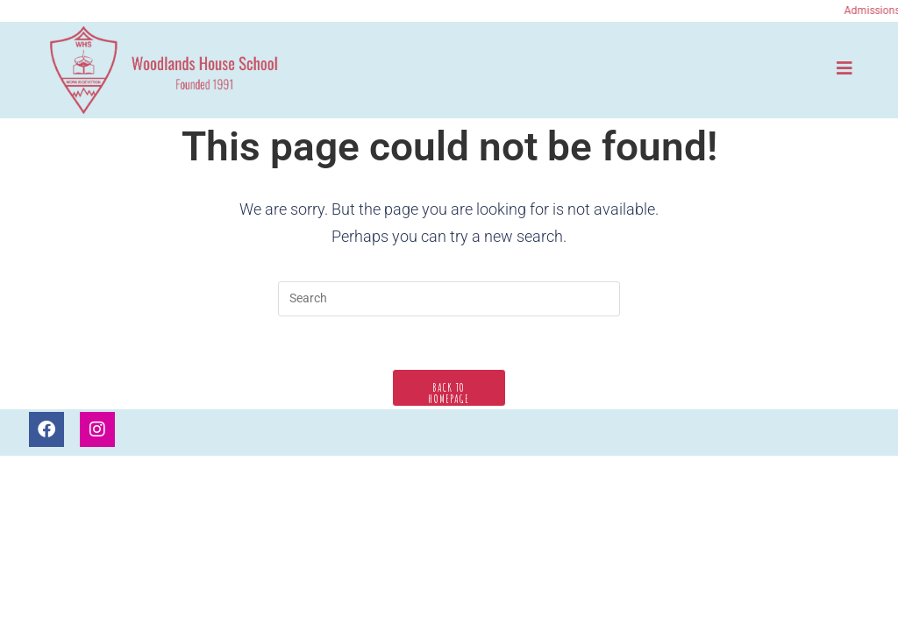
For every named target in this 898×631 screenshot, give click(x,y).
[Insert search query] (449, 298)
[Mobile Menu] (845, 68)
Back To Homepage (448, 393)
